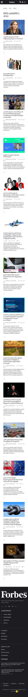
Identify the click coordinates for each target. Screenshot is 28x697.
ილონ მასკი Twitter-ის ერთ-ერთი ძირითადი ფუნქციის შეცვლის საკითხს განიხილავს (13, 401)
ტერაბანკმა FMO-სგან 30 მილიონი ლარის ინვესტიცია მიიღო (12, 276)
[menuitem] (25, 2)
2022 (10, 8)
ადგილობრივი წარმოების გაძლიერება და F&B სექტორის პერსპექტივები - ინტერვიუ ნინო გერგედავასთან (12, 671)
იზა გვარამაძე (7, 566)
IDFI (5, 240)
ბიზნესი (3, 633)
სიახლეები (4, 630)
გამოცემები (4, 655)
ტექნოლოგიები (5, 646)
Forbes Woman (5, 652)
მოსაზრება (4, 636)
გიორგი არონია (7, 199)
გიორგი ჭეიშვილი (8, 77)
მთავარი (5, 8)
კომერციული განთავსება (9, 119)
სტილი (3, 649)
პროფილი (4, 639)
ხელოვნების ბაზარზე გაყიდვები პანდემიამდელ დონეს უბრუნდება (14, 562)
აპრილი (14, 8)
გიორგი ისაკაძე (7, 41)
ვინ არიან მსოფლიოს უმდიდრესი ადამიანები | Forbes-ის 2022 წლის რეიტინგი (14, 195)
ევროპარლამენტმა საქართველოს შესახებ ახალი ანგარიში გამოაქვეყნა (13, 479)
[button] (2, 2)
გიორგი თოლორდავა (9, 365)
